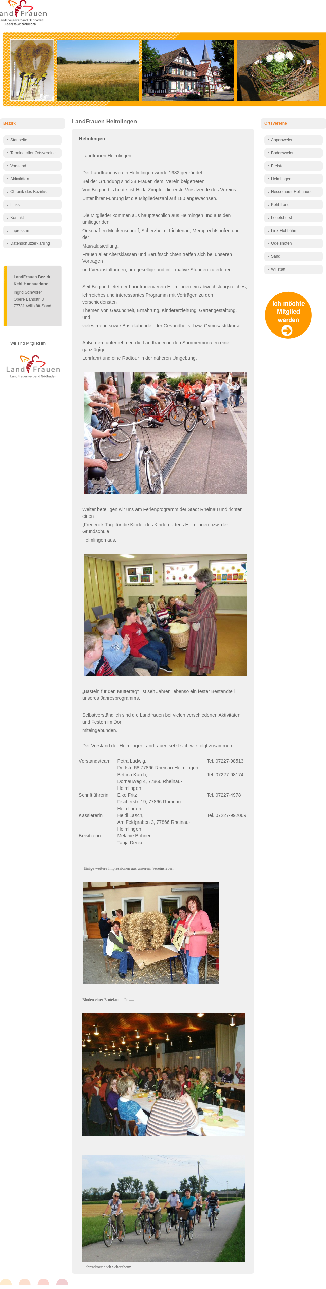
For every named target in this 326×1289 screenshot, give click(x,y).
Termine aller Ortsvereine (33, 153)
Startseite (19, 140)
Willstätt (278, 269)
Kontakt (17, 217)
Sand (275, 256)
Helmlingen (92, 138)
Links (15, 204)
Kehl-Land (280, 204)
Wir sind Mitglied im (28, 343)
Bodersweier (282, 153)
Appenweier (281, 140)
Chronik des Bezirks (28, 191)
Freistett (278, 166)
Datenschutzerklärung (30, 243)
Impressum (20, 230)
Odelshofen (281, 243)
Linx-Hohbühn (283, 230)
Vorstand (18, 166)
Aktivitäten (19, 178)
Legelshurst (281, 217)
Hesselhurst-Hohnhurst (292, 191)
